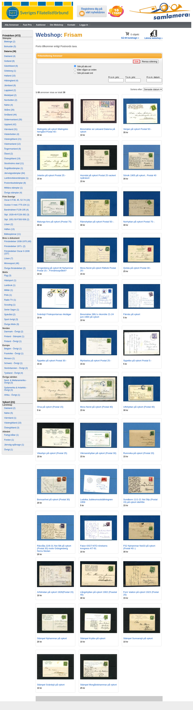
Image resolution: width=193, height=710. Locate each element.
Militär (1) (8, 290)
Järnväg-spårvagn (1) (14, 445)
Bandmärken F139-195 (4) (16, 210)
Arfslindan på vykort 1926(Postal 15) (55, 592)
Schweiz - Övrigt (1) (13, 363)
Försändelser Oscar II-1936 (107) (17, 252)
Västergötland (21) (12, 139)
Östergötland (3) (11, 427)
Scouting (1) (9, 305)
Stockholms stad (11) (14, 163)
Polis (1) (8, 295)
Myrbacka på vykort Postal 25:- (95, 360)
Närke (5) (8, 413)
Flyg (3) (7, 275)
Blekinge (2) (9, 41)
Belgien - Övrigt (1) (13, 348)
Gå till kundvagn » (130, 38)
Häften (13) (9, 229)
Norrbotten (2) (10, 100)
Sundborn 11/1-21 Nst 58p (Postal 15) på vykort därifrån (140, 500)
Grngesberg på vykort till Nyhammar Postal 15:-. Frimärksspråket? (55, 269)
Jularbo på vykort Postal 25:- (51, 175)
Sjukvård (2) (9, 314)
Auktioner (41, 25)
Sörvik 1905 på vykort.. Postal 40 (139, 175)
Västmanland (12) (12, 144)
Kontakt (71, 25)
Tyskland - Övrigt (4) (13, 373)
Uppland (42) (10, 124)
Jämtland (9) (10, 85)
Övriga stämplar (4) (13, 192)
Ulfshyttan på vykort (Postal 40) (139, 407)
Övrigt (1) (8, 449)
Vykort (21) (8, 402)
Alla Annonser (12, 25)
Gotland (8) (9, 61)
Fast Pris (27, 25)
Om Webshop (56, 25)
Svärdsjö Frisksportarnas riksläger (54, 314)
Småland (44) (10, 114)
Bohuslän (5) (10, 46)
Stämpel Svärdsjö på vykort (51, 684)
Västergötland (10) (12, 423)
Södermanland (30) (13, 119)
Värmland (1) (10, 418)
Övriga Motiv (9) (11, 324)
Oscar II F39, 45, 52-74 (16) (17, 200)
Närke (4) (8, 105)
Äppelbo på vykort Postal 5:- (137, 360)
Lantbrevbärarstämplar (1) (16, 178)
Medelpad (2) (10, 95)
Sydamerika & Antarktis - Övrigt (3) (15, 388)
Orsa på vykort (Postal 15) (50, 407)
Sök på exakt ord (85, 73)
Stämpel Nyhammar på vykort (52, 638)
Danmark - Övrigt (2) (13, 331)
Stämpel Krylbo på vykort (92, 638)
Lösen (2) (8, 224)
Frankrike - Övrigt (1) (13, 353)
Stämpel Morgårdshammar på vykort (98, 684)
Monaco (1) (9, 358)
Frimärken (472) (11, 35)
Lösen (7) (8, 258)
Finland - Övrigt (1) (13, 341)
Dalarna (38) (10, 51)
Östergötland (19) (12, 158)
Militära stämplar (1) (13, 188)
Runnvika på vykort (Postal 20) (138, 453)
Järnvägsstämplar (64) (14, 173)
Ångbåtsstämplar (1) (13, 168)
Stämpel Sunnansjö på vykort (138, 638)
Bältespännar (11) (12, 234)
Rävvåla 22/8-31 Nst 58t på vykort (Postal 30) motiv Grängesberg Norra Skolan (54, 548)
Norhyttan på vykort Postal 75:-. (139, 221)
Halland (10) (9, 75)
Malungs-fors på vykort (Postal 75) (54, 221)
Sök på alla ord (84, 66)
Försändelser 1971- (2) (14, 246)
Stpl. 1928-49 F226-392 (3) (16, 214)
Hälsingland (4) (11, 80)
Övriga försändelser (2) (15, 268)
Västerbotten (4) (11, 134)
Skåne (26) (9, 110)
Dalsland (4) (9, 56)
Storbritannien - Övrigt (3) (16, 368)
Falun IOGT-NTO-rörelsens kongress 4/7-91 (93, 547)
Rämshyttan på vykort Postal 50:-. (97, 221)
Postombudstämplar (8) (15, 183)
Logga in (83, 25)
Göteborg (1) (10, 71)
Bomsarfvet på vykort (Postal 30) (53, 499)
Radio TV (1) (10, 300)
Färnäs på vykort (131, 314)
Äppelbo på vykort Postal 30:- (52, 360)
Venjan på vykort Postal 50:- (137, 129)
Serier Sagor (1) (11, 309)
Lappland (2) (10, 90)
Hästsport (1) (10, 280)
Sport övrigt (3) (11, 319)
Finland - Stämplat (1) (14, 336)
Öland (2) (8, 153)
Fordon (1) (9, 440)
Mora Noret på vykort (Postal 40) (96, 407)
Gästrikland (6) (11, 66)
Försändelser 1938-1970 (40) (17, 241)
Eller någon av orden (86, 70)
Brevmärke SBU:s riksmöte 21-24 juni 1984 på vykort (97, 315)
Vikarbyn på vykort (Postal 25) (52, 453)
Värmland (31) (10, 129)
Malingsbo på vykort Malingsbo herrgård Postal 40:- (52, 130)
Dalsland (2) (9, 408)
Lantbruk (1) (9, 285)
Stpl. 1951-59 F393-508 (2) (16, 219)
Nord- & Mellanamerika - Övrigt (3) (15, 381)
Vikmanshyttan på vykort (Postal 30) (98, 453)
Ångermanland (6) (12, 149)
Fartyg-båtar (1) (11, 435)
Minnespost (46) (11, 263)
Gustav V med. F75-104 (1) (16, 205)
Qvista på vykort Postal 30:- (137, 268)
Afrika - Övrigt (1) (12, 395)
